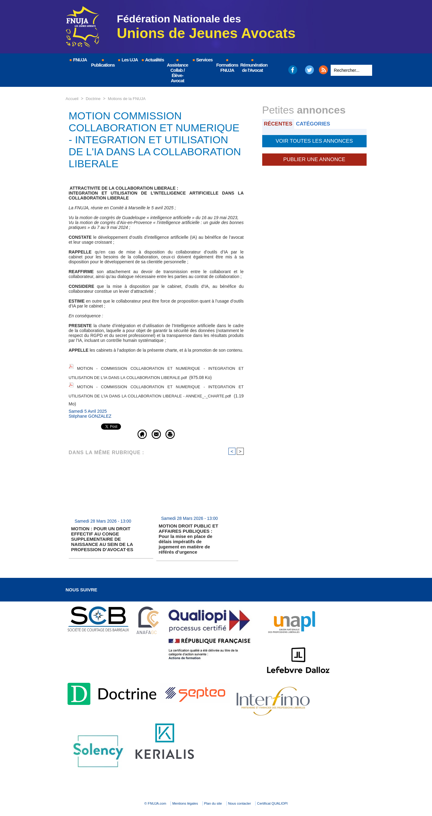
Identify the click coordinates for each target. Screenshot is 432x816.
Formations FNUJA (227, 66)
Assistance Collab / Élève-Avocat (177, 71)
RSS (323, 69)
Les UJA (128, 59)
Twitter (309, 69)
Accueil (73, 98)
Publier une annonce (314, 157)
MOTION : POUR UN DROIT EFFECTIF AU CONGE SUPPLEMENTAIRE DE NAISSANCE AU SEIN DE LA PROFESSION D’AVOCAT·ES (102, 529)
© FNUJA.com (130, 793)
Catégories (317, 123)
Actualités (152, 59)
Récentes (279, 123)
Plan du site (214, 793)
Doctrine (95, 98)
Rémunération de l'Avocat (252, 66)
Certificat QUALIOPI (300, 793)
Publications (103, 63)
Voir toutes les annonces (314, 139)
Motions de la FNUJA (130, 98)
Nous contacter (254, 793)
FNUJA (78, 59)
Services (202, 59)
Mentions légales (173, 793)
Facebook (292, 69)
